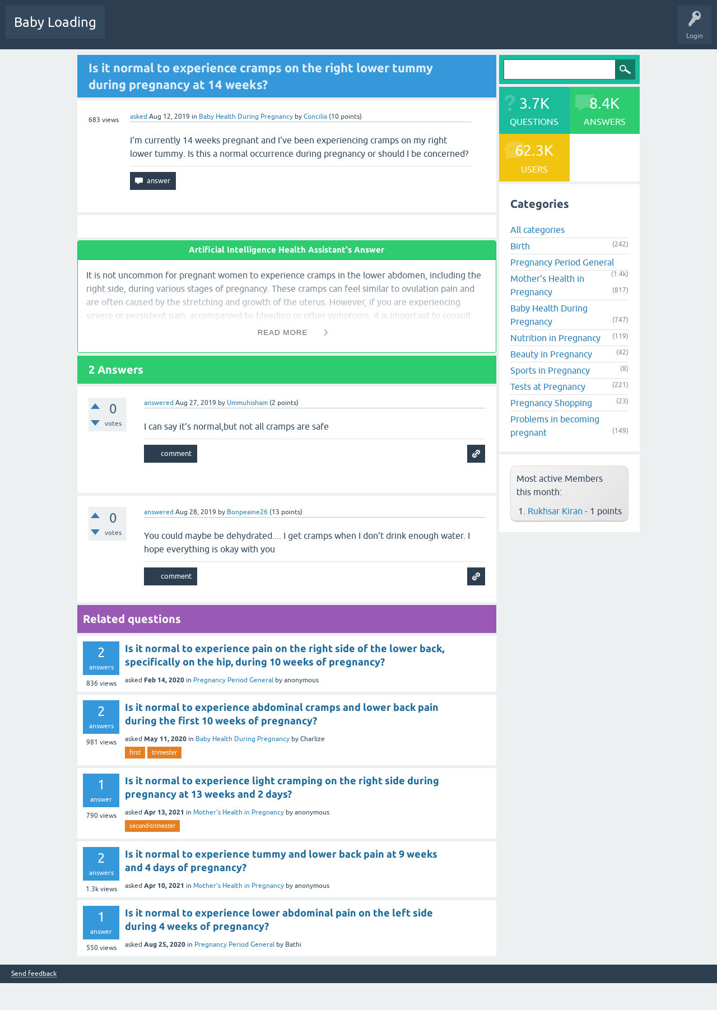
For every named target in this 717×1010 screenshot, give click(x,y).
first (135, 752)
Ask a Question (345, 30)
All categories (537, 230)
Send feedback (34, 974)
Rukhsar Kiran (555, 511)
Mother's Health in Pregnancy (238, 812)
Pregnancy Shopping (551, 403)
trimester (164, 752)
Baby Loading (55, 22)
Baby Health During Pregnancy (246, 116)
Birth (520, 246)
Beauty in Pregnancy (551, 354)
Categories (258, 30)
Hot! (167, 30)
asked (138, 116)
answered (159, 403)
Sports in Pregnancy (550, 370)
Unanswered (210, 30)
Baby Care (396, 30)
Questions (128, 30)
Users (299, 30)
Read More (283, 332)
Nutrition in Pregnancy (555, 338)
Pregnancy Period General (233, 680)
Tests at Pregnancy (547, 386)
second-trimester (152, 825)
